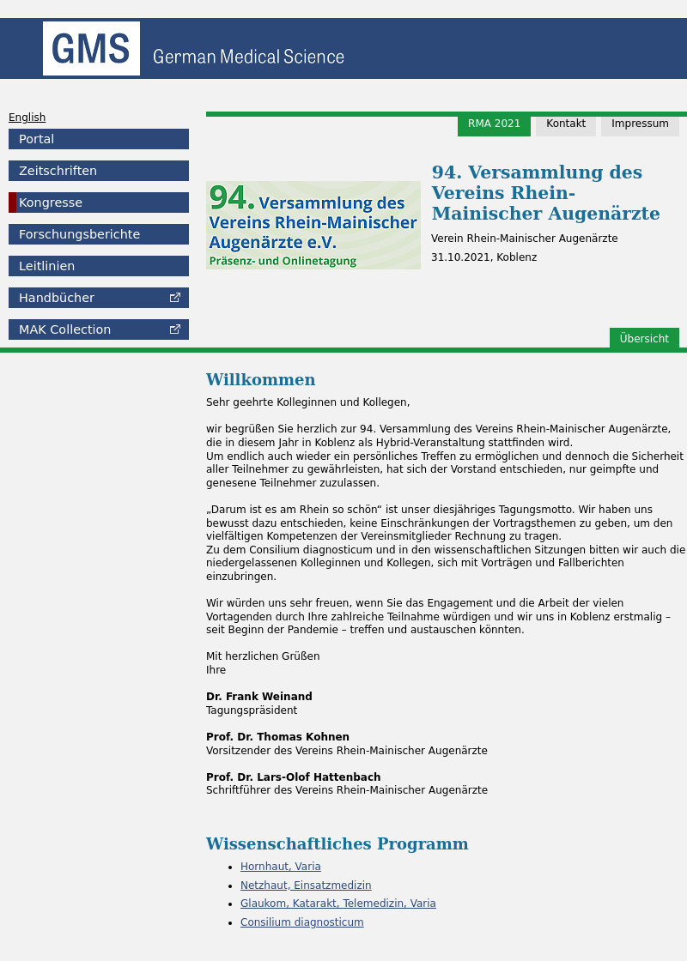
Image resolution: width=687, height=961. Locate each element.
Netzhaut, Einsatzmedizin (306, 885)
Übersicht (644, 339)
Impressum (640, 124)
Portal (36, 139)
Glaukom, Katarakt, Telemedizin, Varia (338, 904)
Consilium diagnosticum (302, 922)
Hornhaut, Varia (280, 867)
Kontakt (566, 124)
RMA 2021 (494, 124)
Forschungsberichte (79, 234)
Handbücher (56, 298)
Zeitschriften (58, 171)
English (27, 118)
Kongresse (50, 202)
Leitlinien (47, 266)
